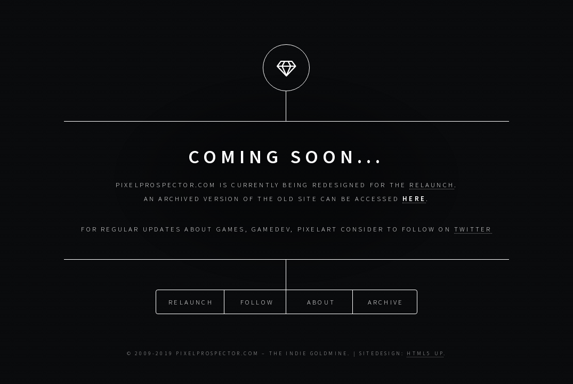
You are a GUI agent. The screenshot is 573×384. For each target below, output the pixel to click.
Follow (257, 301)
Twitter (472, 229)
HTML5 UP (425, 353)
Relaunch (190, 301)
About (321, 301)
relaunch (431, 184)
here (414, 198)
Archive (385, 301)
